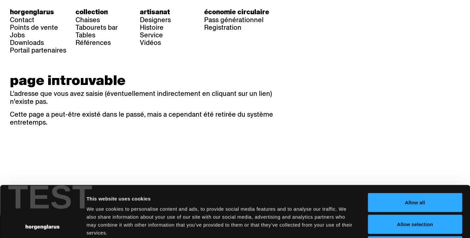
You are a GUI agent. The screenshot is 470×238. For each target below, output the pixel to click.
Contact (22, 20)
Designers (155, 20)
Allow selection (415, 173)
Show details (344, 225)
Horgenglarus (32, 12)
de (294, 12)
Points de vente (34, 27)
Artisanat (155, 12)
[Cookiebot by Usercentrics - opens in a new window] (43, 225)
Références (93, 42)
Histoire (152, 27)
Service (151, 35)
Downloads (27, 42)
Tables (85, 35)
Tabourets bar (97, 27)
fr (308, 12)
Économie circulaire (236, 12)
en (321, 12)
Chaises (88, 20)
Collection (92, 12)
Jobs (17, 35)
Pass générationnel (234, 20)
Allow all (415, 151)
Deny (415, 194)
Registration (222, 27)
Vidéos (150, 42)
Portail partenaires (38, 50)
